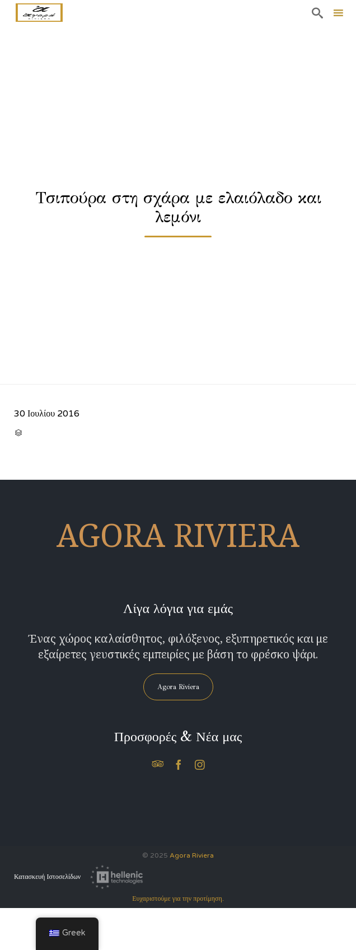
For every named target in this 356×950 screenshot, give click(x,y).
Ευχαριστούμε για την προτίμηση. (177, 898)
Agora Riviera (192, 855)
